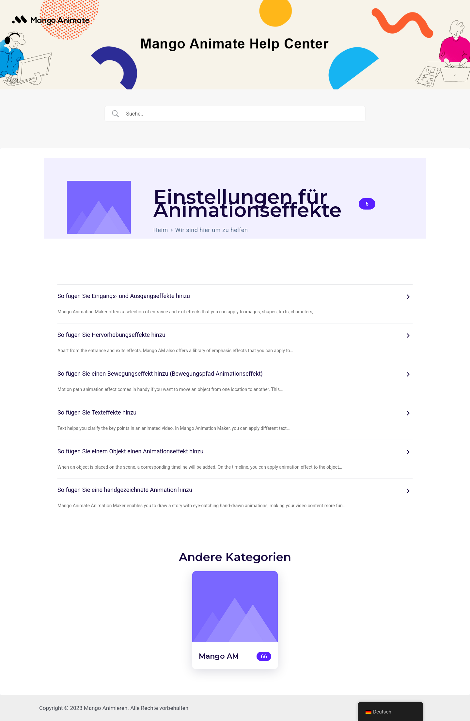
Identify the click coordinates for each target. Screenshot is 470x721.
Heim (160, 230)
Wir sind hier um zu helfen (211, 230)
